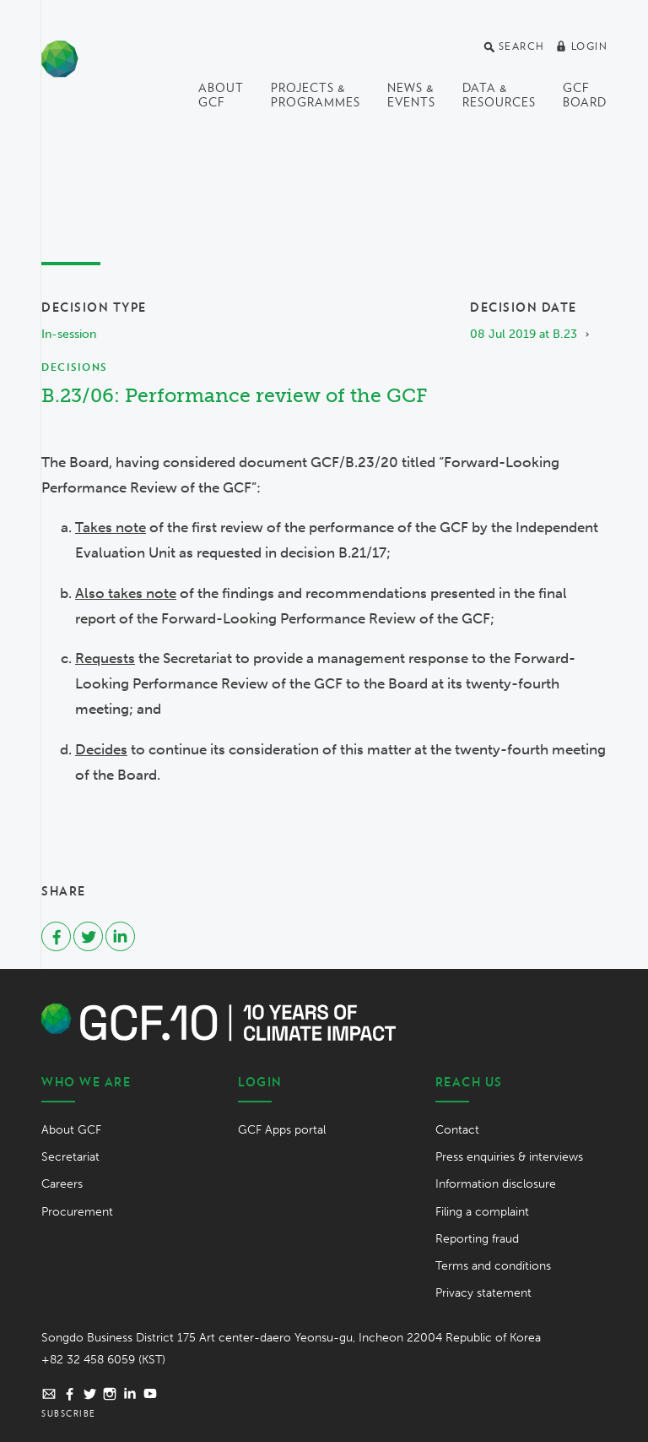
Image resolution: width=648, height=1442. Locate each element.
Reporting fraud (477, 1239)
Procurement (77, 1212)
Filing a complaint (482, 1212)
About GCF (221, 95)
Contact (457, 1130)
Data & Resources (499, 95)
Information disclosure (495, 1184)
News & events (411, 95)
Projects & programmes (315, 95)
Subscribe (68, 1413)
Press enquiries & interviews (509, 1157)
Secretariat (70, 1157)
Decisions (74, 367)
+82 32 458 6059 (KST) (103, 1359)
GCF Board (585, 95)
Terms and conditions (493, 1266)
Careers (62, 1184)
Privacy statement (483, 1293)
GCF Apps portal (282, 1130)
